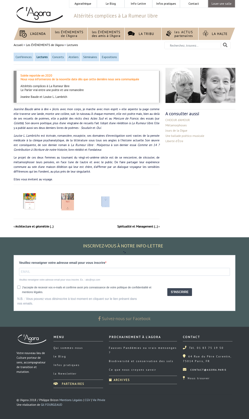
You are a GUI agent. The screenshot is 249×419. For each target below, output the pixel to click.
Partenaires (68, 384)
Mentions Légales (70, 400)
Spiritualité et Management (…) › (138, 226)
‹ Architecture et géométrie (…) (33, 226)
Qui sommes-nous (68, 348)
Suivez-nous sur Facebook (124, 318)
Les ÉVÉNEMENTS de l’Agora (45, 45)
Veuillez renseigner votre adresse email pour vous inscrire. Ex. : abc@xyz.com (59, 279)
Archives (119, 380)
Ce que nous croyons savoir (132, 369)
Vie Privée (99, 400)
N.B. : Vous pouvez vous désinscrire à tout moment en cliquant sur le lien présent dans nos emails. (77, 301)
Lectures (72, 45)
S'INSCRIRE (180, 292)
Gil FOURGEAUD (51, 405)
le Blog (59, 356)
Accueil (19, 45)
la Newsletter (65, 373)
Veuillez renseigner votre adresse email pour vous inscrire (62, 262)
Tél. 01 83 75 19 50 (206, 348)
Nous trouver (199, 378)
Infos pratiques (66, 365)
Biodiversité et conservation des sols (141, 361)
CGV (87, 400)
